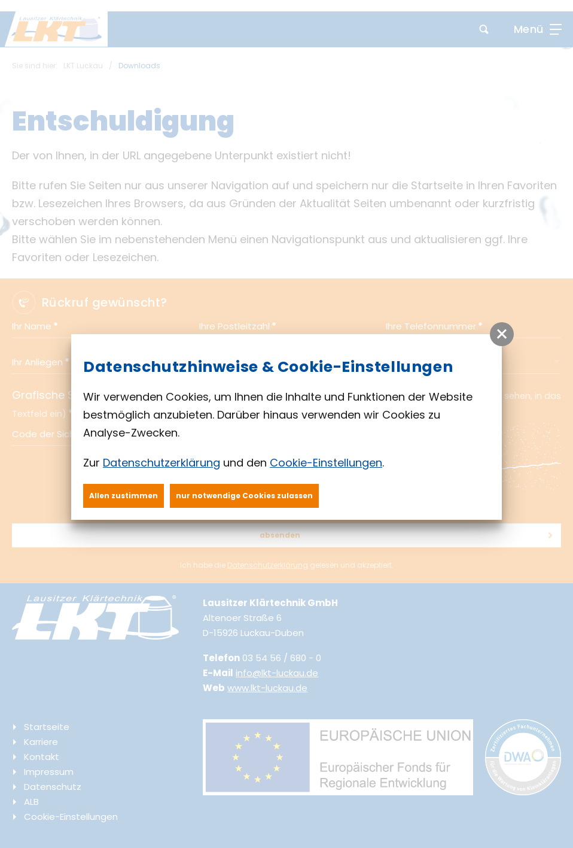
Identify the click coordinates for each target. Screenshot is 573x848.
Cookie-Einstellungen (326, 462)
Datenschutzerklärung (161, 462)
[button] (502, 334)
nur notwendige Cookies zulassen (244, 495)
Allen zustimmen (123, 495)
